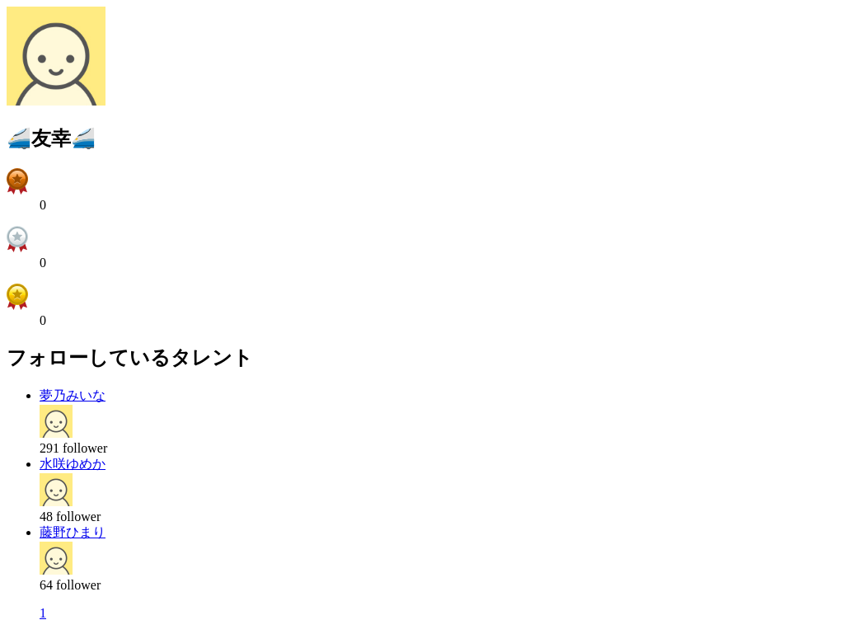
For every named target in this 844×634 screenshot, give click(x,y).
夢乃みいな (73, 395)
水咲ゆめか (73, 464)
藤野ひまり (73, 532)
